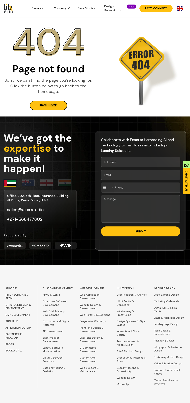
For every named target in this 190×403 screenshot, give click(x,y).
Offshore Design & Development (18, 306)
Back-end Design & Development (91, 339)
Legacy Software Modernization (53, 349)
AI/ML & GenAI (51, 294)
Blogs (9, 344)
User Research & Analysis (132, 294)
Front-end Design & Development (92, 329)
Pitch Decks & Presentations (162, 332)
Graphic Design (164, 288)
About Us (11, 321)
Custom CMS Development (88, 359)
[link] (186, 176)
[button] (131, 7)
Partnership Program (13, 335)
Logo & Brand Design (166, 294)
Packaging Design (164, 340)
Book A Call (13, 350)
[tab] (13, 183)
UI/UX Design (125, 288)
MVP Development (17, 314)
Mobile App (123, 384)
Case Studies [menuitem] (86, 8)
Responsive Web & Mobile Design (128, 343)
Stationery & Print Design (169, 357)
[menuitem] (39, 8)
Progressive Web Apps (93, 321)
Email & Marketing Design (169, 317)
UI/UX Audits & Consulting (125, 303)
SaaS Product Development (51, 339)
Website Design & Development (90, 306)
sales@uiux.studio (25, 209)
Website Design (126, 377)
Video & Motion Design (167, 363)
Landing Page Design (166, 324)
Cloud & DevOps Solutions (53, 359)
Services (11, 288)
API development (53, 331)
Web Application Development (90, 296)
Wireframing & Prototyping (125, 313)
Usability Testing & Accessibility (128, 369)
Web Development (92, 288)
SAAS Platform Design (130, 351)
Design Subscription (113, 8)
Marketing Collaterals (166, 301)
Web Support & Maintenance (89, 369)
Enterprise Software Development (55, 303)
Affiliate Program (18, 327)
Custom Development (58, 288)
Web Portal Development (95, 314)
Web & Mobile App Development (54, 313)
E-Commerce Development (88, 349)
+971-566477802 (24, 219)
